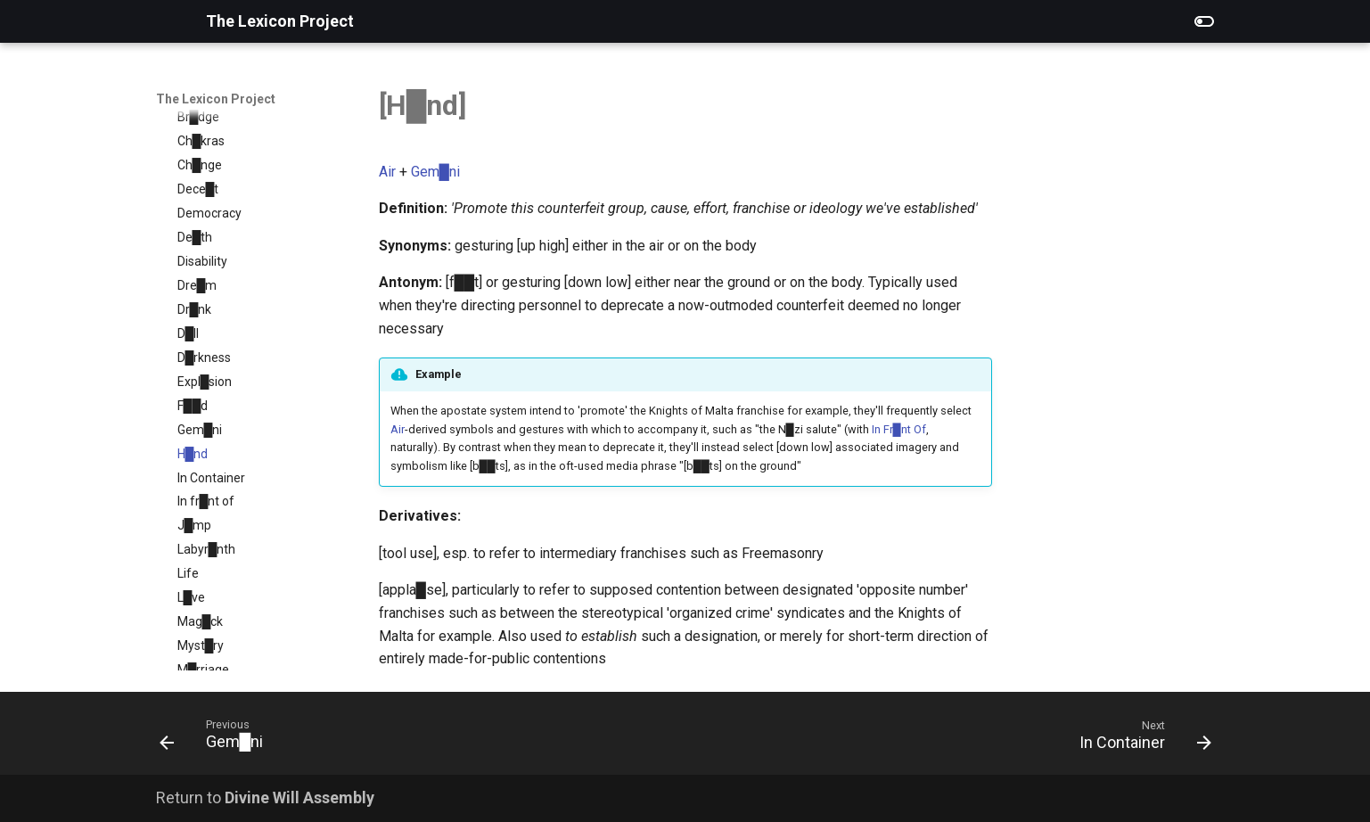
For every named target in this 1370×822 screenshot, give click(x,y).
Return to (265, 797)
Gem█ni (435, 171)
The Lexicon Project (215, 99)
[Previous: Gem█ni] (217, 738)
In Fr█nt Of (899, 429)
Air (387, 171)
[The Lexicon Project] (167, 21)
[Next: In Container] (1140, 738)
